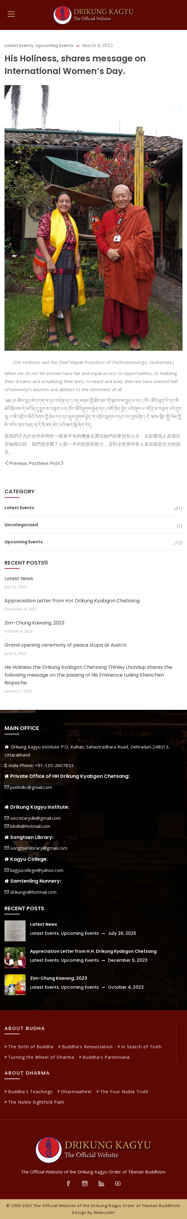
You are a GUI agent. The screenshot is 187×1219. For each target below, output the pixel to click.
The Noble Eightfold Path (36, 1102)
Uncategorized (21, 525)
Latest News (19, 578)
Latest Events (19, 46)
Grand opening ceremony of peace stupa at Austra (65, 645)
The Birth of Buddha (31, 1046)
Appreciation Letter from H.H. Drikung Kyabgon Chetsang (72, 600)
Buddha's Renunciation (87, 1046)
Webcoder (104, 1212)
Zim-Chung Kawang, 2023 (34, 622)
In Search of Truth (141, 1046)
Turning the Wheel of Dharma (41, 1057)
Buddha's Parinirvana (106, 1057)
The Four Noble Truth (124, 1091)
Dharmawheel (76, 1091)
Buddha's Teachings (30, 1091)
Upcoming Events (54, 46)
